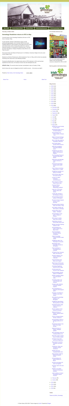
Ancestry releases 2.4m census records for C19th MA (57, 256)
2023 (52, 88)
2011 (52, 386)
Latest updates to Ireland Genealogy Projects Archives (57, 374)
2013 (52, 382)
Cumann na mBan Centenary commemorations (56, 178)
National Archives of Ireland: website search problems (57, 313)
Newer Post (5, 79)
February (54, 378)
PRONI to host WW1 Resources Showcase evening (57, 370)
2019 (52, 95)
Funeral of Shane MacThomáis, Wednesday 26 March (57, 186)
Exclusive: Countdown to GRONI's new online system (57, 294)
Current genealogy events (56, 28)
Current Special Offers (17, 28)
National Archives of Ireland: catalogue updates (56, 329)
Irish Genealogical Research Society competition (56, 233)
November (54, 109)
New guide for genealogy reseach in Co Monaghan (57, 298)
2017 (52, 99)
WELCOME (6, 28)
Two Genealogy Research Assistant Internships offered (58, 156)
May (53, 120)
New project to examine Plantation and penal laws (57, 343)
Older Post (44, 79)
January (54, 379)
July (53, 117)
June (53, 118)
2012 (52, 384)
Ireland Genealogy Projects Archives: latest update (58, 237)
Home (25, 79)
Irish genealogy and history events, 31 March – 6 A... (58, 134)
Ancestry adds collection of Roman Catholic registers (57, 285)
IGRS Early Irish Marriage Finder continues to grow (57, 160)
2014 (52, 105)
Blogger (49, 403)
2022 (52, 90)
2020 (52, 93)
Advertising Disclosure (41, 28)
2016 (52, 101)
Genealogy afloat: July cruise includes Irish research (57, 281)
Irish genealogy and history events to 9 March (56, 359)
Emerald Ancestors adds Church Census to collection (57, 306)
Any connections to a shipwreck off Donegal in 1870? (58, 289)
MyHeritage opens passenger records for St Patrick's (57, 245)
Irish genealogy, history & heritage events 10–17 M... (57, 321)
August (54, 115)
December (54, 107)
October (54, 111)
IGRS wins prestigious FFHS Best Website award (57, 147)
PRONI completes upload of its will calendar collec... (57, 276)
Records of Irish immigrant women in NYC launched (58, 201)
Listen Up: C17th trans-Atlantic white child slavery (57, 190)
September (55, 113)
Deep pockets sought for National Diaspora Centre (57, 355)
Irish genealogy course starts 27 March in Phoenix (57, 215)
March (53, 124)
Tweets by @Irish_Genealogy (56, 395)
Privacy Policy (29, 28)
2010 (52, 388)
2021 (52, 91)
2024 (52, 86)
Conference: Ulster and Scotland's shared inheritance (57, 347)
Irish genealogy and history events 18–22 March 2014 (57, 228)
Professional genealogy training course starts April (57, 165)
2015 (52, 103)
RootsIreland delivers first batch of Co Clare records (57, 325)
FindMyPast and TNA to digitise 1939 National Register (57, 152)
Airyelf (40, 403)
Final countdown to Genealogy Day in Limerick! (56, 249)
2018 (52, 97)
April (53, 122)
